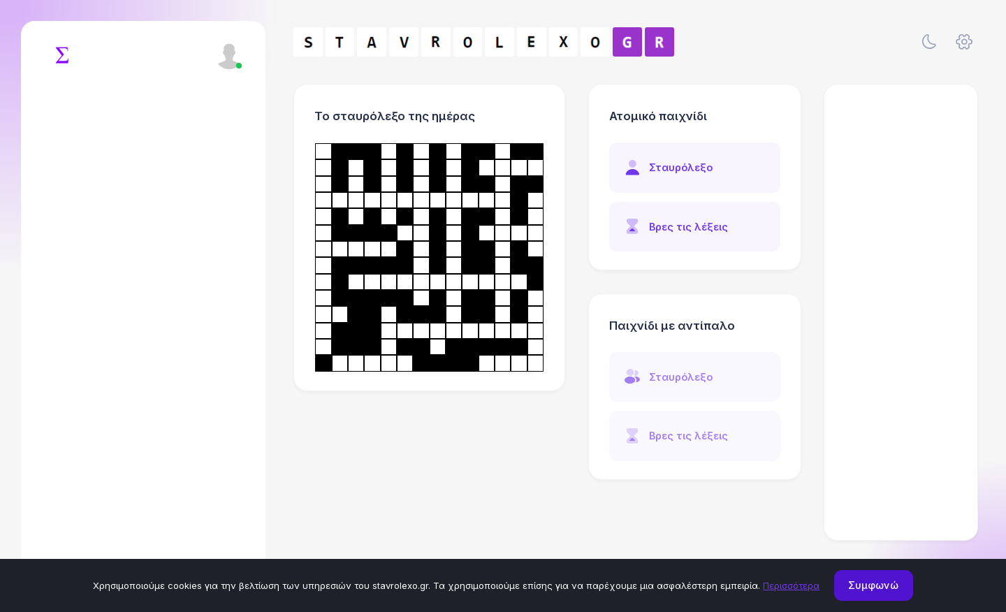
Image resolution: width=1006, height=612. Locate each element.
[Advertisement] (901, 312)
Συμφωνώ (873, 585)
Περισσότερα (791, 585)
